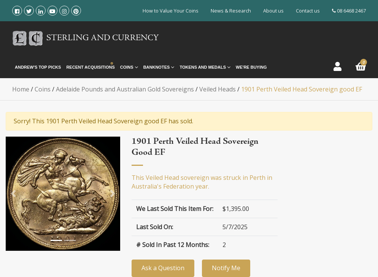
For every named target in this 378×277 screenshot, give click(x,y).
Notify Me (226, 268)
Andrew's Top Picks (38, 67)
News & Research (231, 10)
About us (273, 10)
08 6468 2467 (349, 10)
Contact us (308, 10)
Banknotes (159, 67)
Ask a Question (162, 268)
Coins (129, 67)
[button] (13, 193)
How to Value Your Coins (171, 10)
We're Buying (251, 67)
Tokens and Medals (204, 67)
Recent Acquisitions (90, 67)
